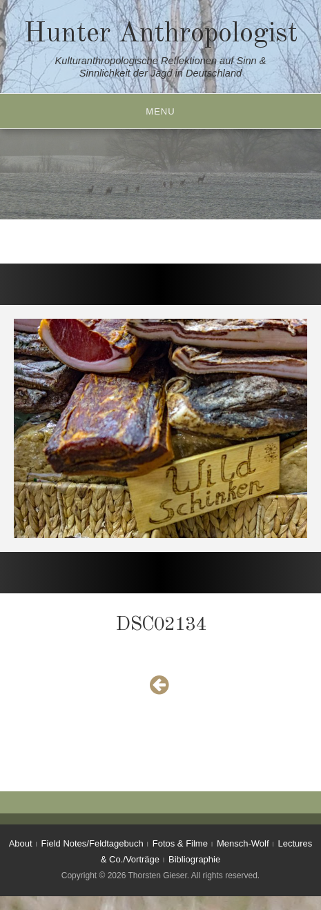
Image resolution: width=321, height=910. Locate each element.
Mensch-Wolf (243, 843)
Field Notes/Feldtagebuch (92, 843)
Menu (160, 111)
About (20, 843)
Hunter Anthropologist (161, 34)
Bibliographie (194, 859)
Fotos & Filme (180, 843)
